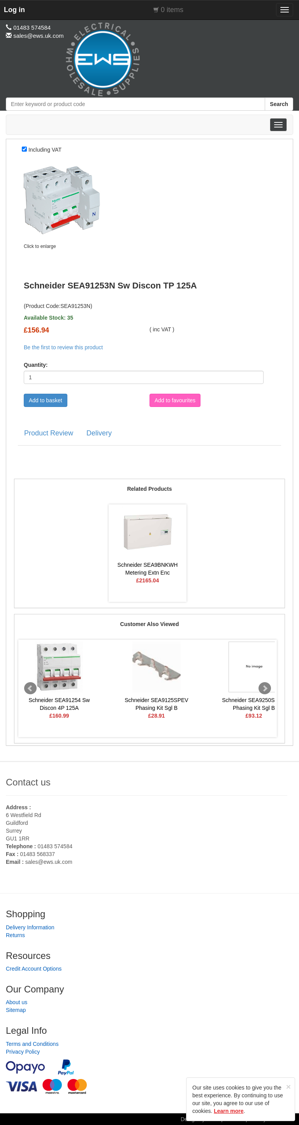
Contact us (28, 782)
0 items (172, 10)
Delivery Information (30, 927)
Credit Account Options (34, 969)
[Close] (288, 1087)
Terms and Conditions (32, 1044)
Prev (30, 688)
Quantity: (35, 365)
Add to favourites (175, 400)
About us (16, 1002)
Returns (15, 935)
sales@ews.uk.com (48, 862)
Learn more (228, 1111)
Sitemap (16, 1010)
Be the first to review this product (63, 347)
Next (265, 688)
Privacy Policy (23, 1052)
